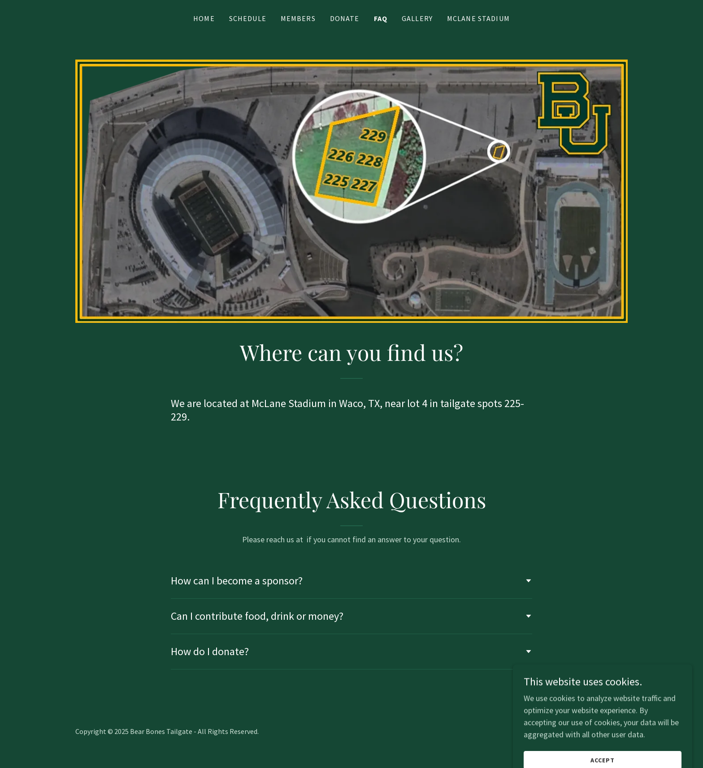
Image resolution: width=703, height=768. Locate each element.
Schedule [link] (247, 18)
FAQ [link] (380, 18)
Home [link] (204, 18)
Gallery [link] (417, 18)
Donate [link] (345, 18)
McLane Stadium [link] (478, 18)
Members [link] (298, 18)
